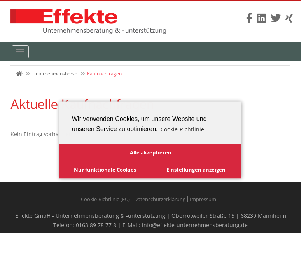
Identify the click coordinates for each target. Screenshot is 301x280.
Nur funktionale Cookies (105, 169)
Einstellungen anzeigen (196, 169)
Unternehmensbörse (54, 73)
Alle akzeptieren (151, 152)
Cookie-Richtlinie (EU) (105, 199)
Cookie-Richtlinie (182, 129)
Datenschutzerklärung (160, 199)
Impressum (203, 199)
